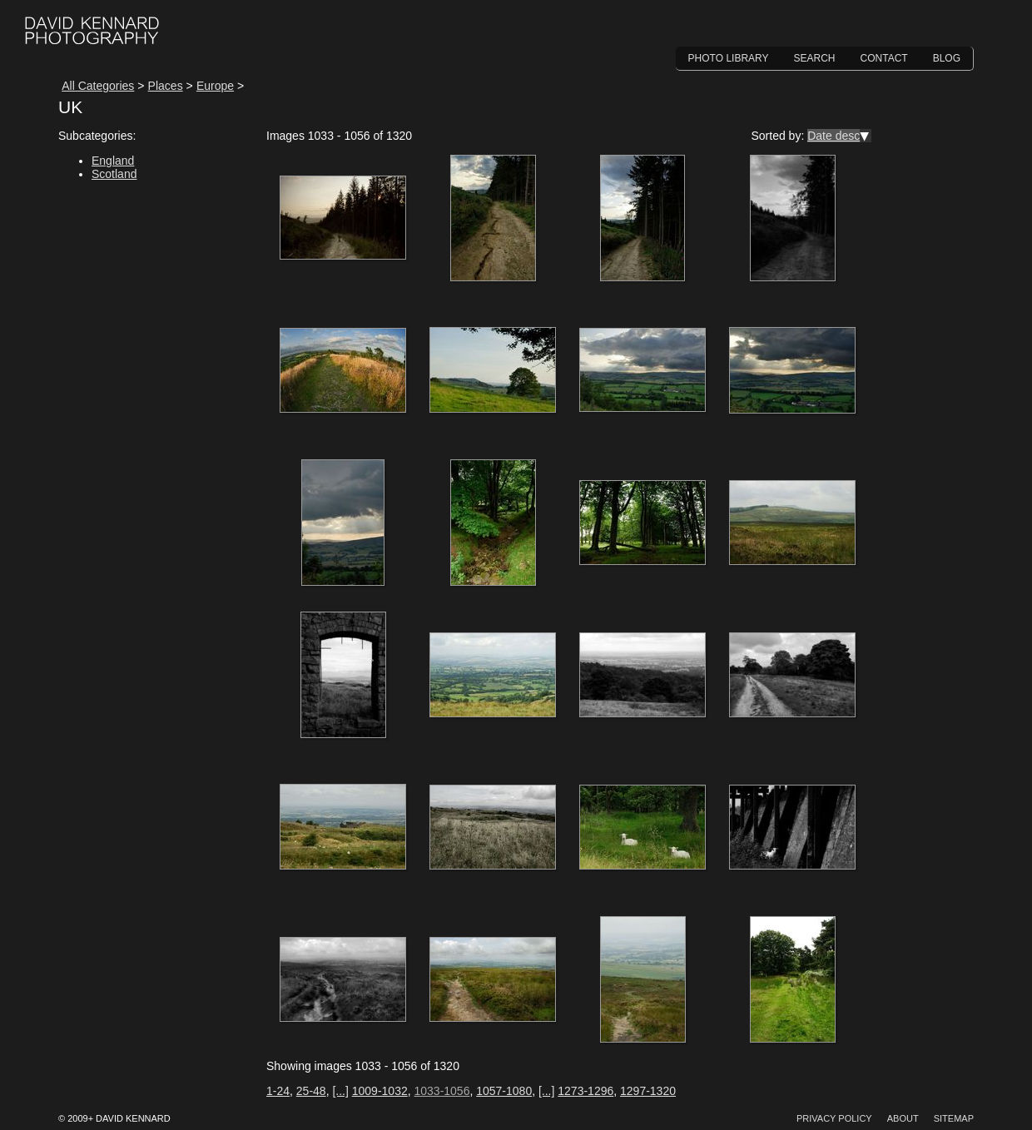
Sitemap (954, 1118)
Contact (884, 58)
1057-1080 (504, 1091)
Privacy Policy (834, 1118)
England (113, 160)
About (903, 1118)
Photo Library (728, 58)
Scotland (114, 174)
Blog (946, 58)
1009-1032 (380, 1091)
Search (815, 58)
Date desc (833, 135)
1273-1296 (585, 1091)
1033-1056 (441, 1091)
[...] (340, 1091)
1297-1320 (648, 1091)
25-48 (311, 1091)
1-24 (278, 1091)
